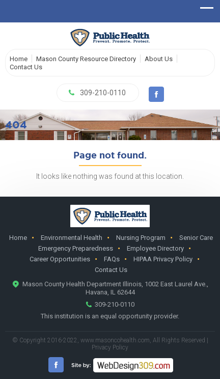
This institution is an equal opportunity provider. (110, 316)
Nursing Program (141, 237)
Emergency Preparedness (75, 248)
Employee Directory (155, 248)
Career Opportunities (60, 259)
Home (19, 59)
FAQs (112, 259)
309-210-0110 (103, 93)
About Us (159, 59)
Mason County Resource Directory (86, 59)
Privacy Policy (110, 347)
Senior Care (196, 237)
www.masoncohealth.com (115, 340)
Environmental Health (71, 237)
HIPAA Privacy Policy (163, 259)
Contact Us (26, 67)
